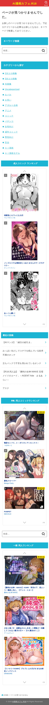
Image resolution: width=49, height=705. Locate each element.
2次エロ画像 (11, 73)
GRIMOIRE (8, 674)
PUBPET (7, 512)
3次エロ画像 (11, 78)
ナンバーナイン (9, 268)
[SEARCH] (46, 3)
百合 (7, 142)
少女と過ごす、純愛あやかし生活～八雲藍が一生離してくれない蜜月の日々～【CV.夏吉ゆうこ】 (24, 629)
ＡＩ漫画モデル (12, 153)
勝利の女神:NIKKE (11, 592)
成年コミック (11, 132)
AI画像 (8, 84)
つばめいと (8, 445)
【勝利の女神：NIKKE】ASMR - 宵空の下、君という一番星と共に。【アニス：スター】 (24, 589)
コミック (9, 116)
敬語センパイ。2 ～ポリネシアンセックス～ (21, 443)
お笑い (8, 100)
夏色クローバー (10, 481)
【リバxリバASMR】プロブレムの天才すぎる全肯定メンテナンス (24, 670)
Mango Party (9, 483)
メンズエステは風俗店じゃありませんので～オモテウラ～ (24, 264)
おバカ (8, 94)
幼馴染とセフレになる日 (13, 215)
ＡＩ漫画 (9, 148)
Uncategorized (12, 89)
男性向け (9, 137)
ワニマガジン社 (9, 218)
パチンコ (9, 121)
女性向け (9, 126)
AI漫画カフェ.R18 (24, 3)
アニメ (8, 110)
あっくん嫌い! (9, 313)
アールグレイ (9, 633)
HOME (6, 695)
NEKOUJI (7, 514)
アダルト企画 (11, 105)
